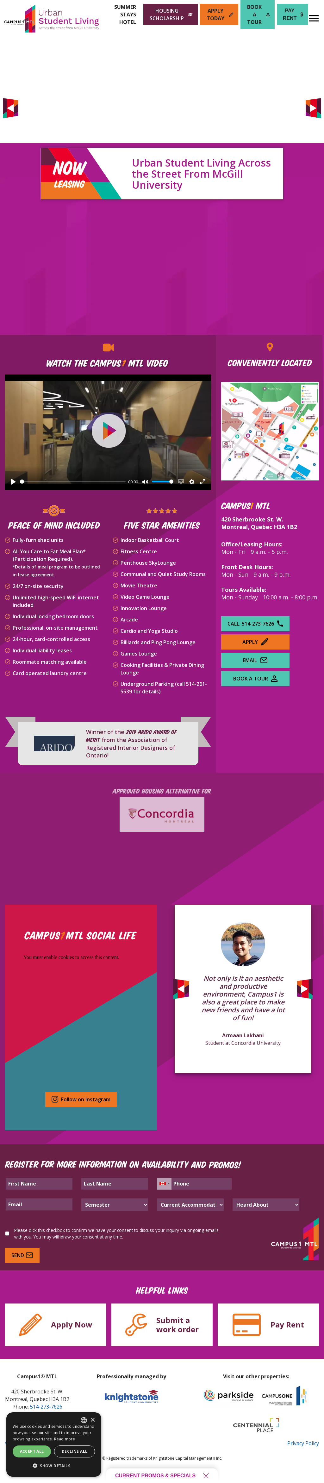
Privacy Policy (303, 1443)
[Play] (13, 482)
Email (255, 660)
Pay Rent (293, 14)
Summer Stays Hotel (125, 14)
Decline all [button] (74, 1451)
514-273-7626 (46, 1406)
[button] (54, 1466)
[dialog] (53, 1444)
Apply (255, 641)
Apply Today (220, 14)
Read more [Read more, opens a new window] (64, 1439)
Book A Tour (255, 678)
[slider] (73, 482)
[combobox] (84, 1420)
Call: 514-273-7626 (255, 623)
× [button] (92, 1420)
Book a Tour (258, 14)
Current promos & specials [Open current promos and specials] (162, 1476)
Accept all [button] (32, 1451)
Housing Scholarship (171, 14)
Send (22, 1255)
